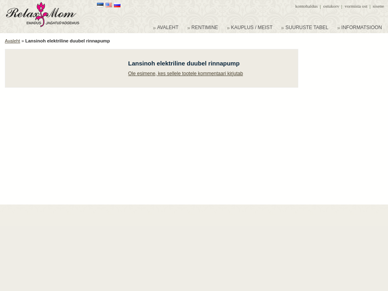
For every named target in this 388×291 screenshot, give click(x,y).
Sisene (378, 6)
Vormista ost (356, 6)
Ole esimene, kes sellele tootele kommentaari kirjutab (185, 73)
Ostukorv (331, 6)
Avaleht (12, 40)
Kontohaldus (306, 6)
